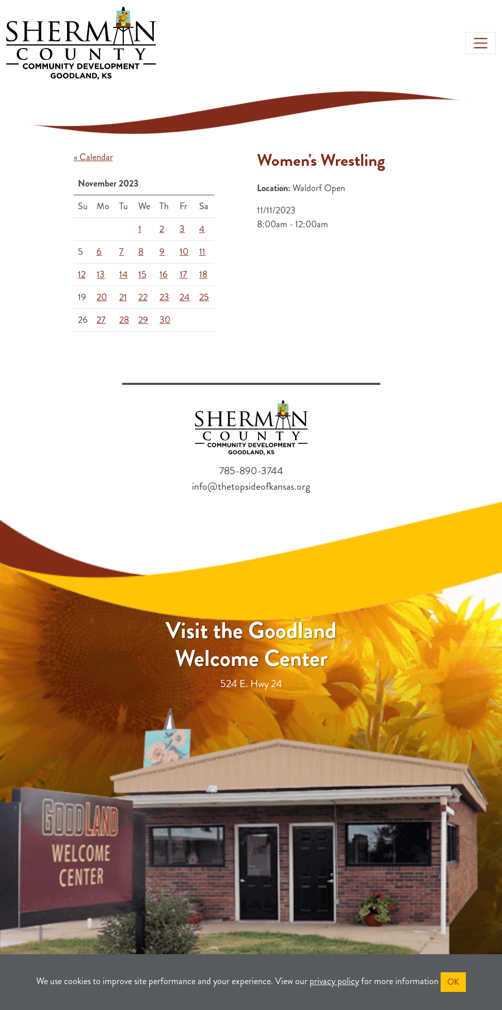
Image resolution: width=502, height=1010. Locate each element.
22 (143, 297)
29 (143, 320)
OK (453, 982)
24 (185, 297)
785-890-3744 (251, 470)
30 (164, 320)
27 (101, 320)
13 (100, 274)
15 (142, 274)
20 (101, 297)
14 (123, 274)
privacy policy (334, 981)
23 (164, 297)
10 (184, 251)
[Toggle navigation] (480, 43)
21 (123, 297)
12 (82, 274)
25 (204, 297)
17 (183, 274)
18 (203, 274)
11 (202, 251)
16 (163, 274)
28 (124, 320)
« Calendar (93, 157)
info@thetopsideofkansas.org (251, 486)
